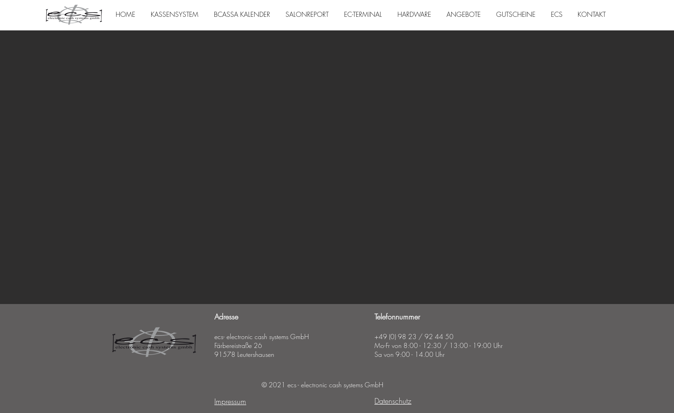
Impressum (230, 401)
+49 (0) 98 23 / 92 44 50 (414, 336)
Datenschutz (392, 401)
